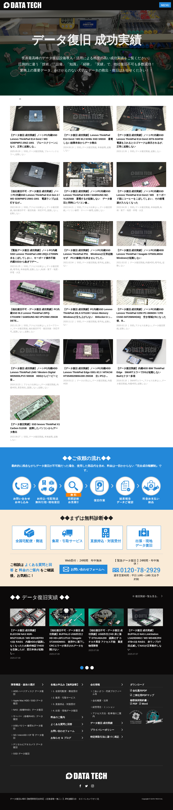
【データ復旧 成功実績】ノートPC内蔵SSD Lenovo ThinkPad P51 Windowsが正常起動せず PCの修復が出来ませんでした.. (88, 254)
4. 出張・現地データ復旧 (65, 710)
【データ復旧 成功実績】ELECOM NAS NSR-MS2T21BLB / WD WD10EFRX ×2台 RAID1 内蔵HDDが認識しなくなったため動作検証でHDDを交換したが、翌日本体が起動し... (27, 642)
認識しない (52, 210)
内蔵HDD (149, 262)
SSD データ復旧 (21, 753)
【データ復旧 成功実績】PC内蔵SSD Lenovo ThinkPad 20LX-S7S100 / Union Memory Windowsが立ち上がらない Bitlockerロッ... (87, 313)
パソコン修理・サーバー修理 (79, 210)
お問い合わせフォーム (62, 731)
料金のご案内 (29, 570)
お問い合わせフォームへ (83, 569)
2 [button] (87, 667)
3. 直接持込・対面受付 (64, 704)
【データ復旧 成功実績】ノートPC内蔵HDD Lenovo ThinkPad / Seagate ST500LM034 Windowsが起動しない (141, 254)
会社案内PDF (140, 690)
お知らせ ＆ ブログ (61, 737)
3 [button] (92, 667)
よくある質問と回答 (61, 724)
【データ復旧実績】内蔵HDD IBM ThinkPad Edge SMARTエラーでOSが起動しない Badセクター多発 (140, 372)
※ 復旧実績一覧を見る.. (145, 596)
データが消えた (84, 380)
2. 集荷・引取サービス (64, 697)
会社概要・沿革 (100, 700)
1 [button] (82, 667)
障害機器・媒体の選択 (23, 684)
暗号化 (16, 269)
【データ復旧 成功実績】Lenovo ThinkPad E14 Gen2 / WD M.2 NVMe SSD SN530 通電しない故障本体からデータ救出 (88, 139)
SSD (26, 151)
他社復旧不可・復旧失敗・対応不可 (29, 210)
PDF (135, 703)
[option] (88, 634)
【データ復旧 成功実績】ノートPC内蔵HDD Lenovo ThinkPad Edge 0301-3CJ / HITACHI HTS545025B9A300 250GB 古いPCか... (87, 372)
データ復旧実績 (36, 151)
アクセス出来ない (37, 207)
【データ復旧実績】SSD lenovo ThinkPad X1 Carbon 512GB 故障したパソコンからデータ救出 (35, 428)
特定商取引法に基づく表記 (104, 736)
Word (145, 703)
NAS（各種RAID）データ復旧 (28, 709)
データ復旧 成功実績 (101, 723)
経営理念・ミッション (104, 707)
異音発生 (22, 387)
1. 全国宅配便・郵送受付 (65, 691)
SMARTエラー (136, 380)
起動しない (20, 154)
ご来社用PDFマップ (143, 695)
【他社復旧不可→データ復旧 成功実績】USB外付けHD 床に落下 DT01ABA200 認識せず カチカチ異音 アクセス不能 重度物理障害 (105, 638)
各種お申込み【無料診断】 (65, 684)
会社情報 (95, 684)
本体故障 (102, 147)
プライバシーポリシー (102, 729)
